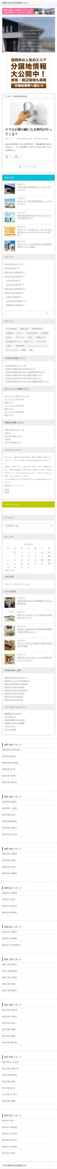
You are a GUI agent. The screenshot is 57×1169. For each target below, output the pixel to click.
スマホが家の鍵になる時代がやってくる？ (28, 132)
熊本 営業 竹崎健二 (9, 1029)
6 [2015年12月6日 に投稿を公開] (49, 552)
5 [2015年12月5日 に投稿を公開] (42, 552)
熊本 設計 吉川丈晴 (9, 1134)
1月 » (12, 570)
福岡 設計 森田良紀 (9, 912)
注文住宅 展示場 (32, 333)
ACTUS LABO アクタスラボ (14, 720)
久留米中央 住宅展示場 (14, 301)
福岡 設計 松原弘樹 (9, 906)
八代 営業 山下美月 (9, 1095)
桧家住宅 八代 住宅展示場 (13, 697)
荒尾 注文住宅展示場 (13, 284)
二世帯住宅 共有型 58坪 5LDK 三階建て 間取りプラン (23, 378)
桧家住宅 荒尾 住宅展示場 (13, 700)
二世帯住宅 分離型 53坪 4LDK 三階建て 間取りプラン (23, 375)
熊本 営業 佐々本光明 (10, 1062)
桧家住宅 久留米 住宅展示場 (14, 693)
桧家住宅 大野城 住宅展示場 (14, 687)
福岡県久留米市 (37, 329)
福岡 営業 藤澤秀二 (9, 756)
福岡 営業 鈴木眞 (8, 815)
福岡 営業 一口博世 (9, 808)
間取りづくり (29, 341)
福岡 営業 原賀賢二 (9, 860)
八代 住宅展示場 (12, 280)
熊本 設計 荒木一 (8, 1121)
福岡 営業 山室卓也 (9, 782)
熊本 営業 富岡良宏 (9, 1075)
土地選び (9, 346)
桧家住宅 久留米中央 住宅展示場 (15, 690)
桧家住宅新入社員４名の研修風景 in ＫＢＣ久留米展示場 (34, 602)
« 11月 (6, 570)
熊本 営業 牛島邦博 (9, 1010)
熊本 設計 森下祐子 (9, 1140)
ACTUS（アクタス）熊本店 (14, 723)
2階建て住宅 (24, 329)
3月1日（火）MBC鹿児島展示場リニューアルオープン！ (34, 202)
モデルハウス (20, 337)
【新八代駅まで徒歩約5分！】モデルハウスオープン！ (34, 188)
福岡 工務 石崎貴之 (9, 991)
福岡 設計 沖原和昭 (9, 893)
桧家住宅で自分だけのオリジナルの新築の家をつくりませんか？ (34, 659)
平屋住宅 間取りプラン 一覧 (14, 430)
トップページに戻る (30, 166)
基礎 (31, 350)
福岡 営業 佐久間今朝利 (11, 750)
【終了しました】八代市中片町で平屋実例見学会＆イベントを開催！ (34, 245)
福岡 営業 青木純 (8, 867)
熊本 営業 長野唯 (8, 1101)
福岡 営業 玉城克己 (9, 802)
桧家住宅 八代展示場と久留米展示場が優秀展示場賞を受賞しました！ (34, 630)
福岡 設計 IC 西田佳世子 (11, 945)
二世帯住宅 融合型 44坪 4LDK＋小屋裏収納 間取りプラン (24, 372)
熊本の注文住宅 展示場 (12, 276)
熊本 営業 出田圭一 (9, 1023)
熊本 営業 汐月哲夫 (9, 1017)
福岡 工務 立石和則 (9, 978)
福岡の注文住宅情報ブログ (15, 3)
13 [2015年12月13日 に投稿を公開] (49, 556)
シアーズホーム (10, 717)
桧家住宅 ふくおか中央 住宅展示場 (16, 681)
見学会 (30, 337)
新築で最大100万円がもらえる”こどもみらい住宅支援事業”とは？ (34, 216)
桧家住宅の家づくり (11, 264)
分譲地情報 (9, 333)
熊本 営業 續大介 (8, 1088)
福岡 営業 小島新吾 (9, 854)
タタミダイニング (12, 350)
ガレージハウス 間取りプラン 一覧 (16, 396)
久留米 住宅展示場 (12, 297)
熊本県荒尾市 (20, 346)
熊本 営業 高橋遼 (8, 1036)
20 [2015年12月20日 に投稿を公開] (49, 560)
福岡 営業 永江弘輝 (25, 138)
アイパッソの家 (10, 729)
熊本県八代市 (40, 337)
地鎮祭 (23, 350)
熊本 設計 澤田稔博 (9, 1127)
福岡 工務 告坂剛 (8, 984)
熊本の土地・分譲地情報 (13, 272)
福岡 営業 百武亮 (8, 769)
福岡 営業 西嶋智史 (9, 821)
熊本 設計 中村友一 (9, 1153)
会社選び (9, 337)
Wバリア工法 (41, 341)
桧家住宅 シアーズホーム (13, 714)
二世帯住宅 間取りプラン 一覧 (15, 366)
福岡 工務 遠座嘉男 (9, 971)
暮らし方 (20, 333)
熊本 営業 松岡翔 (8, 1082)
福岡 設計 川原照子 (9, 932)
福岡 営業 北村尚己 (9, 776)
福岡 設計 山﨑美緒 (9, 938)
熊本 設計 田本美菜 (9, 1147)
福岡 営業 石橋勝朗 (9, 873)
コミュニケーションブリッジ (37, 346)
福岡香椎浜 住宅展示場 (14, 305)
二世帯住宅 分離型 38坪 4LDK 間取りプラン (20, 369)
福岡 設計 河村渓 (8, 899)
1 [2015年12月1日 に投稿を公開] (14, 552)
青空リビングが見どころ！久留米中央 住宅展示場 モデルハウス (34, 616)
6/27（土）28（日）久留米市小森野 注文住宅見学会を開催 (34, 644)
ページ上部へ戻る (53, 1165)
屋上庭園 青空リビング (13, 341)
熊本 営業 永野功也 (9, 1043)
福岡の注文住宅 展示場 (12, 293)
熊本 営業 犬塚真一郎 (10, 1069)
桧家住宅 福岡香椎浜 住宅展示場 (15, 684)
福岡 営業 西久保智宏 (10, 763)
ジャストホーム (10, 726)
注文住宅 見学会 (42, 138)
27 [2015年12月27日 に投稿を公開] (49, 564)
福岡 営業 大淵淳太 (9, 828)
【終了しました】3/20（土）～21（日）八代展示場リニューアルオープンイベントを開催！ (34, 232)
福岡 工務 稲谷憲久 (9, 964)
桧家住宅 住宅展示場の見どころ (15, 678)
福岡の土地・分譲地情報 (13, 289)
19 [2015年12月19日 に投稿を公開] (42, 560)
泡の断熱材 (44, 333)
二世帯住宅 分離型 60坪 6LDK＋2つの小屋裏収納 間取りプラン (26, 381)
